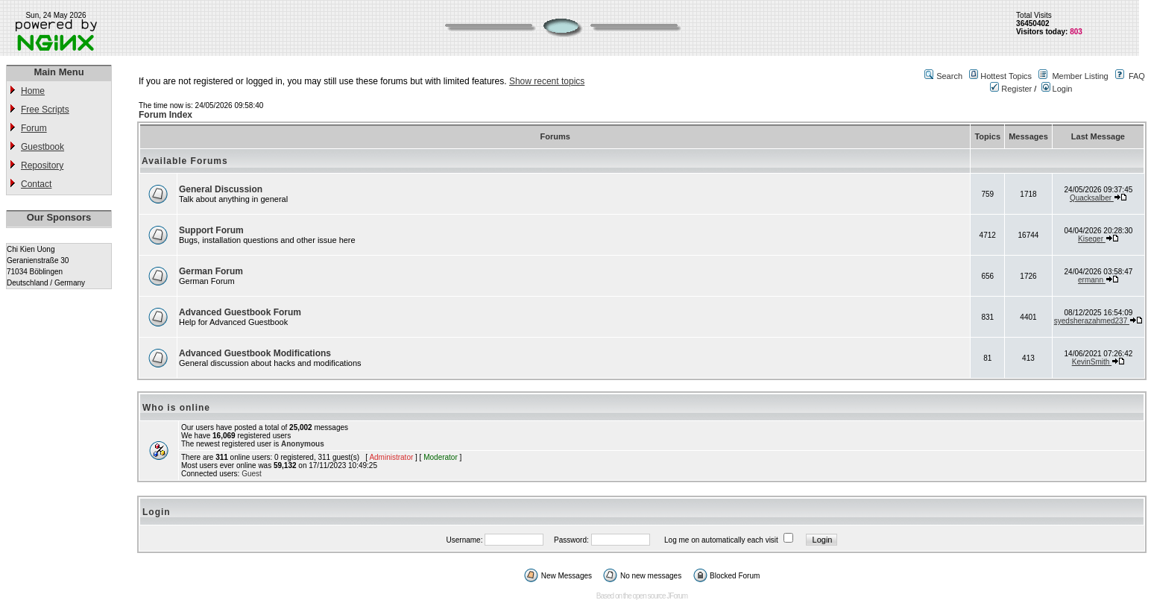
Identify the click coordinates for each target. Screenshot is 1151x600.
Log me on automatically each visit (721, 540)
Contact (36, 184)
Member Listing (1080, 76)
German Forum (211, 271)
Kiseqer (1092, 239)
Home (33, 91)
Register (1011, 88)
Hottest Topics (1006, 76)
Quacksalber (1092, 198)
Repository (42, 165)
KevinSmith (1091, 362)
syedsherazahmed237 (1091, 321)
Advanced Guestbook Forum (240, 312)
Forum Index (165, 115)
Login (1057, 88)
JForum (676, 596)
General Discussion (220, 189)
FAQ (1137, 76)
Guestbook (42, 147)
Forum (34, 128)
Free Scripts (45, 109)
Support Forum (211, 230)
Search (949, 76)
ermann (1092, 280)
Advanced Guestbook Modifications (255, 353)
